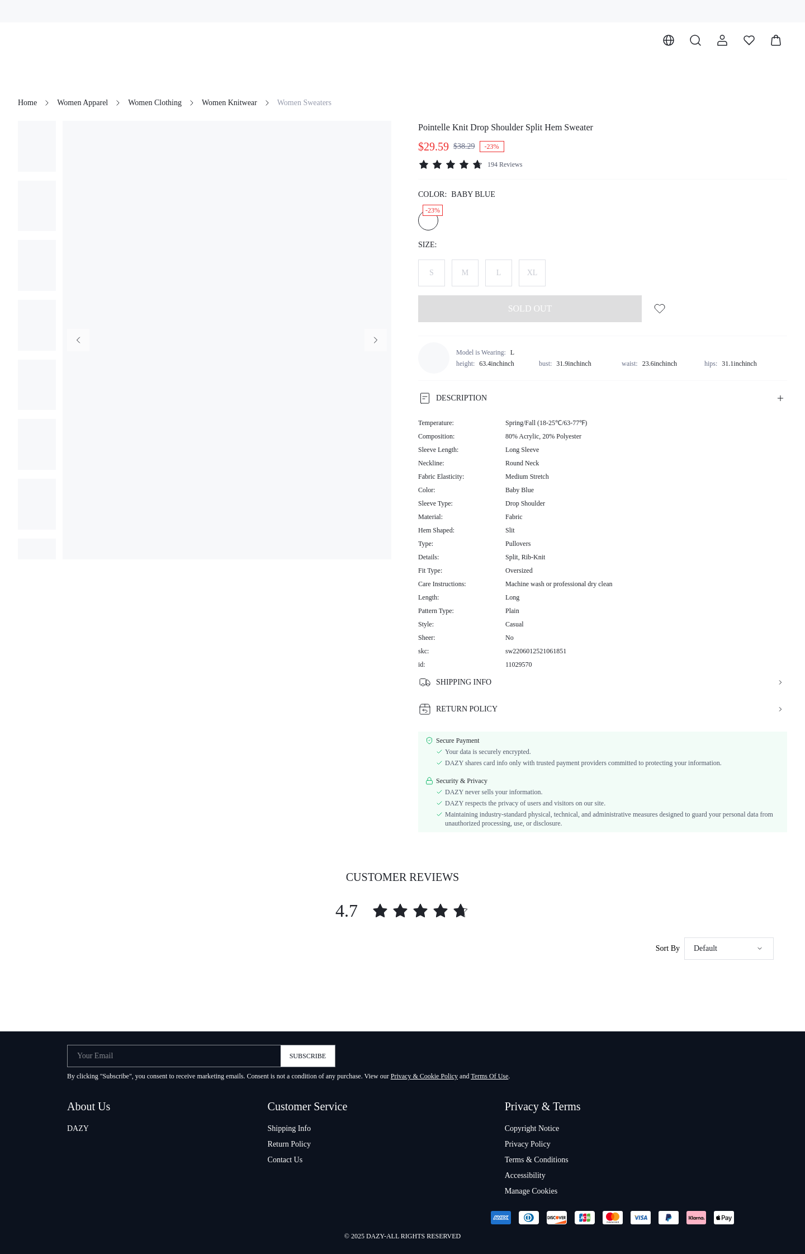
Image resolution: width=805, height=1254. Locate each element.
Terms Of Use (489, 1076)
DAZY (78, 1128)
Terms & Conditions (537, 1160)
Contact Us (285, 1160)
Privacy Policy (528, 1144)
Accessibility (525, 1175)
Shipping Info (289, 1128)
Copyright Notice (532, 1128)
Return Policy (289, 1144)
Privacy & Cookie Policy (424, 1076)
